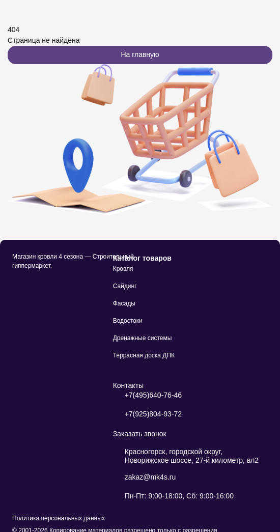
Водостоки (128, 320)
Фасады (124, 303)
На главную (140, 54)
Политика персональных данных (58, 518)
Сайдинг (125, 286)
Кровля (123, 268)
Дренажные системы (142, 338)
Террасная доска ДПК (144, 355)
